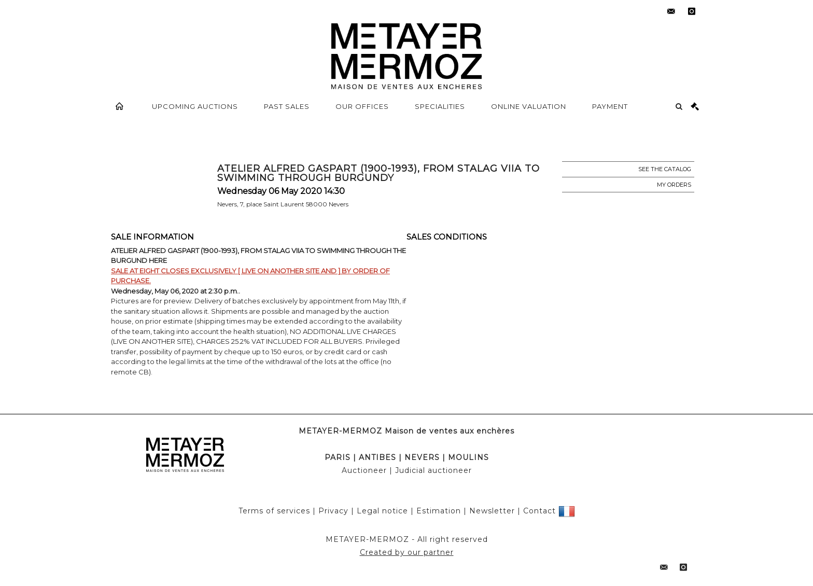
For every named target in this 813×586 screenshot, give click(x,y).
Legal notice (382, 510)
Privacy (333, 510)
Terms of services (274, 510)
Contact (539, 510)
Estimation (438, 510)
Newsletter (492, 510)
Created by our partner (407, 552)
